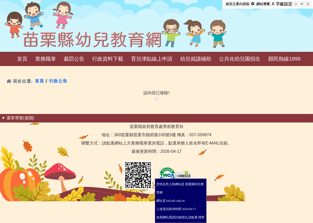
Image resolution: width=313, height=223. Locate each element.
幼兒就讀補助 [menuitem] (195, 59)
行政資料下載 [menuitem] (107, 59)
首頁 (39, 81)
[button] (22, 59)
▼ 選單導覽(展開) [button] (17, 118)
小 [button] (295, 4)
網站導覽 (263, 4)
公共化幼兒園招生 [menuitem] (239, 59)
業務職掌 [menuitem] (45, 59)
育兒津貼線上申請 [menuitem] (151, 59)
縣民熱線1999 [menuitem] (284, 59)
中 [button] (302, 4)
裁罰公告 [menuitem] (74, 59)
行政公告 (58, 81)
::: (10, 54)
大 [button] (308, 4)
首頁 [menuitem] (22, 59)
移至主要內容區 (237, 4)
